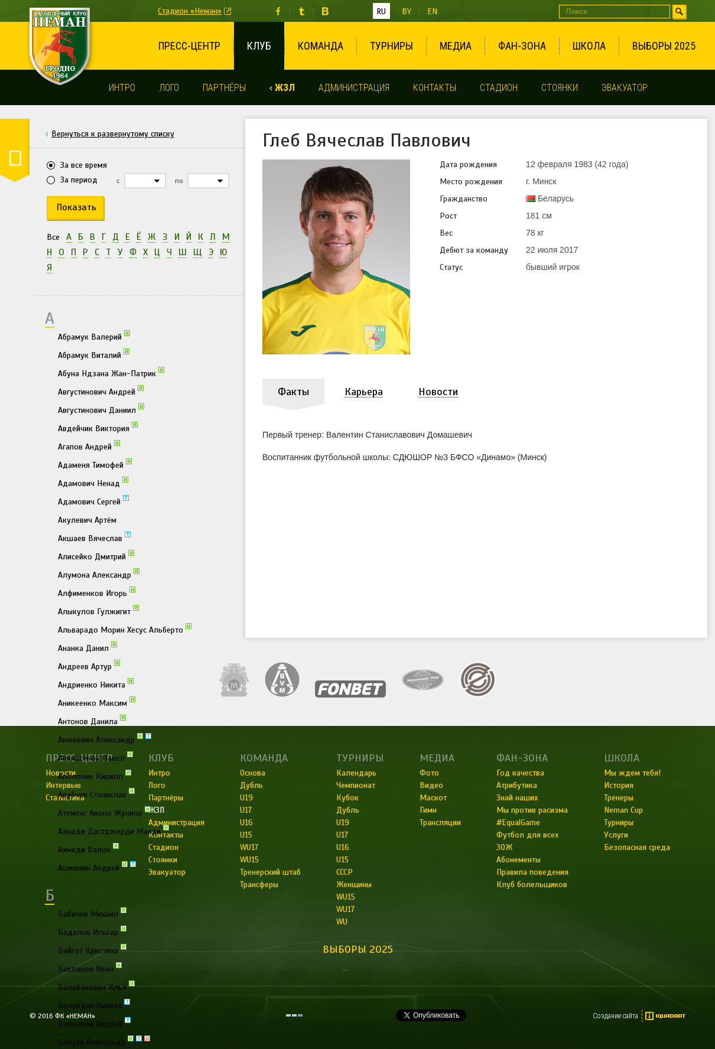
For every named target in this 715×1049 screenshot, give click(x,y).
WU (341, 922)
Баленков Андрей (94, 1023)
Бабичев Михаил (92, 913)
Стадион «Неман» (190, 11)
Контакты (434, 87)
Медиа (456, 46)
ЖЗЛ (285, 87)
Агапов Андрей (89, 446)
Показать (76, 207)
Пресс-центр (189, 46)
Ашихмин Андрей (97, 867)
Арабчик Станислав (96, 794)
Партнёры (224, 87)
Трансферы (259, 884)
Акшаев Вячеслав (94, 537)
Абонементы (518, 860)
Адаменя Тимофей (95, 464)
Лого (169, 87)
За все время (83, 165)
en (432, 11)
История (618, 785)
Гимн (428, 810)
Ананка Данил (87, 647)
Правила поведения (532, 872)
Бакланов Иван (90, 968)
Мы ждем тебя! (632, 773)
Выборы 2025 (664, 46)
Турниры (391, 46)
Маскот (433, 798)
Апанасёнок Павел (95, 757)
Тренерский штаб (270, 872)
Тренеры (618, 798)
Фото (429, 773)
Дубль (251, 785)
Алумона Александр (98, 574)
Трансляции (440, 822)
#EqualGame (518, 822)
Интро (122, 87)
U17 (246, 810)
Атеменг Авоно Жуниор (104, 812)
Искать (679, 11)
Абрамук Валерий (94, 336)
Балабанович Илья (96, 986)
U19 (246, 798)
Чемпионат (355, 785)
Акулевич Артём (87, 520)
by (406, 11)
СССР (344, 872)
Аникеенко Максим (96, 702)
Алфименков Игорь (96, 592)
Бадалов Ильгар (92, 931)
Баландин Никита (94, 1005)
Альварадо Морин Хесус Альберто (124, 629)
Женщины (354, 884)
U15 (246, 835)
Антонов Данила (92, 721)
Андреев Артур (89, 666)
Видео (431, 785)
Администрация (353, 87)
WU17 (249, 847)
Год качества (520, 773)
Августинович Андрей (101, 391)
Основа (252, 773)
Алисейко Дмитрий (96, 556)
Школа (589, 46)
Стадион (499, 87)
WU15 (249, 860)
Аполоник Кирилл (94, 775)
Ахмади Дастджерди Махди (113, 830)
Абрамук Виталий (93, 354)
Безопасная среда (637, 847)
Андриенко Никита (96, 684)
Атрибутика (516, 785)
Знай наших (517, 798)
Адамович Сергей (93, 501)
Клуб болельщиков (531, 884)
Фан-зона (522, 46)
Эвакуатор (625, 87)
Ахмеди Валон (88, 849)
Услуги (616, 835)
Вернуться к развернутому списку (112, 134)
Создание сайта (615, 1016)
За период (79, 180)
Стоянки (559, 87)
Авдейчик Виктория (98, 428)
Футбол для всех (527, 835)
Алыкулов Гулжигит (98, 611)
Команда (320, 46)
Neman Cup (623, 810)
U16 (246, 822)
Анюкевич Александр (104, 739)
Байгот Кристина (92, 950)
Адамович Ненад (93, 482)
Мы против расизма (532, 810)
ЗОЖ (504, 847)
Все (53, 237)
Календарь (356, 773)
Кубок (347, 798)
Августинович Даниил (101, 409)
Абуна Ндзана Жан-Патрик (111, 373)
